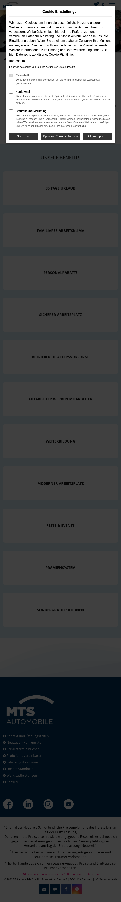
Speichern (23, 136)
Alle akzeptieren (98, 136)
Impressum (17, 61)
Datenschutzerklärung (31, 54)
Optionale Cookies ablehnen (60, 136)
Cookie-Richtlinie (61, 54)
